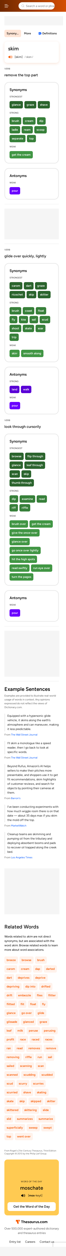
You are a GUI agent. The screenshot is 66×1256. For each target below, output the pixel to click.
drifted (45, 986)
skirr (14, 353)
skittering (30, 1110)
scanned (12, 1074)
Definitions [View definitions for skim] (49, 33)
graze (30, 104)
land (14, 389)
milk (20, 1030)
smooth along (32, 353)
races (48, 1039)
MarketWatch (18, 825)
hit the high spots (23, 559)
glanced (28, 1022)
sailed (10, 1066)
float (41, 310)
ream (27, 129)
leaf (9, 1030)
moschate (31, 1188)
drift (9, 995)
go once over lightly (25, 550)
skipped (36, 1101)
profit (10, 1039)
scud (45, 319)
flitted (11, 1004)
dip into (30, 986)
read (42, 499)
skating (41, 1092)
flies (39, 995)
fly (13, 319)
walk (26, 389)
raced (35, 1039)
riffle (25, 507)
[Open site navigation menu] (6, 6)
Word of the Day (31, 1181)
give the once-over (24, 532)
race (23, 1039)
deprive (40, 977)
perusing (50, 1030)
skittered (12, 1110)
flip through (35, 456)
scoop (40, 129)
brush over (19, 524)
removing (13, 1057)
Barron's (16, 798)
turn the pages (21, 577)
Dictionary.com (60, 6)
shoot (15, 328)
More (27, 33)
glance (16, 104)
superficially (15, 1127)
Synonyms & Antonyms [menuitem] (14, 33)
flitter (52, 995)
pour (15, 190)
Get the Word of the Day (31, 1207)
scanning (26, 1066)
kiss (23, 319)
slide (46, 1110)
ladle (15, 129)
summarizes (25, 1119)
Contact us (47, 1242)
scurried (12, 1092)
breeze (11, 960)
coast (28, 310)
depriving (13, 986)
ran (9, 1048)
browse (16, 456)
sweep (33, 1127)
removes (34, 1048)
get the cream (21, 154)
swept (47, 1127)
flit (22, 1004)
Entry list (15, 1242)
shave (44, 104)
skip (31, 294)
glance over (19, 541)
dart (28, 285)
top (31, 138)
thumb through (22, 482)
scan (15, 474)
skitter (44, 294)
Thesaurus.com (14, 6)
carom (16, 285)
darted (50, 969)
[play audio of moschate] (23, 1195)
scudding (29, 1074)
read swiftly (19, 568)
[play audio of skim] (10, 57)
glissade (12, 1022)
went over (24, 1136)
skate (28, 328)
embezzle (24, 995)
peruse (33, 1030)
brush (15, 121)
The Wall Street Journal (24, 734)
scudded (47, 1074)
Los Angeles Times (21, 857)
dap (37, 969)
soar (40, 328)
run (40, 1057)
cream (29, 121)
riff (14, 507)
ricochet (17, 294)
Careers (30, 1242)
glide (41, 1013)
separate (17, 138)
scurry (23, 1083)
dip (41, 121)
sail (34, 319)
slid (9, 1119)
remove (51, 1048)
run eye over (41, 568)
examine (27, 499)
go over (26, 1013)
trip (14, 337)
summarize (45, 1119)
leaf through (35, 465)
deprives (23, 977)
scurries (38, 1083)
